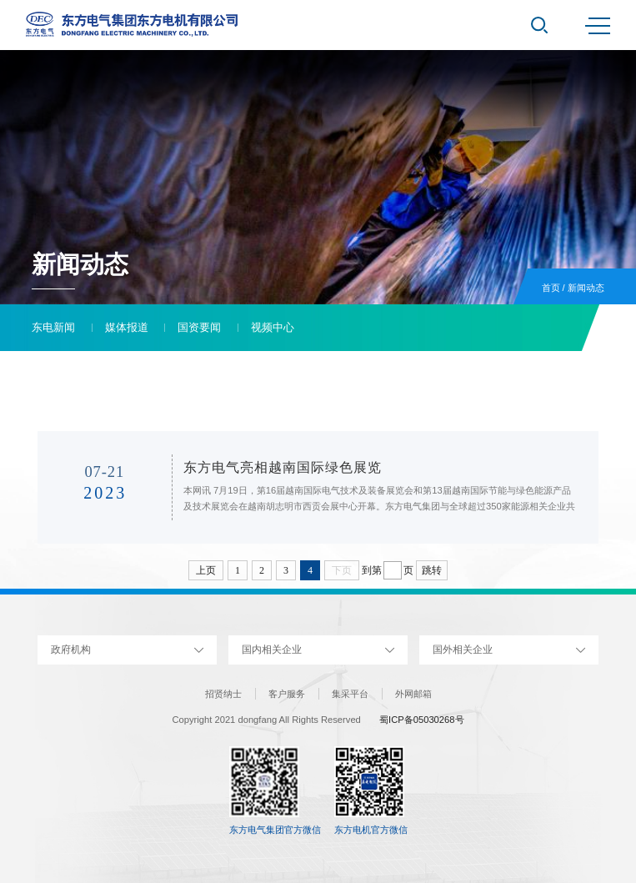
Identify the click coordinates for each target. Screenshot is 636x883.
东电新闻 (53, 327)
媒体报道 (126, 327)
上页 (206, 570)
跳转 (432, 570)
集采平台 (350, 694)
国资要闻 (199, 327)
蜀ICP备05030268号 (421, 720)
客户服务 (286, 694)
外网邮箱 (413, 694)
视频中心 (272, 327)
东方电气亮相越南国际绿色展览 (282, 467)
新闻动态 (586, 288)
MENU (597, 26)
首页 (551, 288)
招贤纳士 (223, 694)
